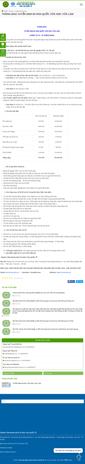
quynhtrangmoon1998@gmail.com (14, 347)
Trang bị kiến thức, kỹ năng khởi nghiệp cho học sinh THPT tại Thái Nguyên (39, 293)
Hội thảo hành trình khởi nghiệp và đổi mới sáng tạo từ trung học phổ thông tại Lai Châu (43, 321)
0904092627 (31, 367)
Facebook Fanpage (13, 401)
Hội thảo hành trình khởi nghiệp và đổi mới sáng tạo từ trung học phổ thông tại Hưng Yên (43, 301)
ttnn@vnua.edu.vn (12, 272)
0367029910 (25, 360)
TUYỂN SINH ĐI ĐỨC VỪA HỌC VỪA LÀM (27, 383)
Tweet (79, 281)
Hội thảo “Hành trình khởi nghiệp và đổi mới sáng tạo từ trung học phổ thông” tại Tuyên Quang (45, 329)
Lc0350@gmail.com (10, 354)
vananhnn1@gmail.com (11, 360)
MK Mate (69, 460)
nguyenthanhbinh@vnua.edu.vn (14, 367)
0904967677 (23, 354)
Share (71, 281)
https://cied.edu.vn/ (64, 272)
